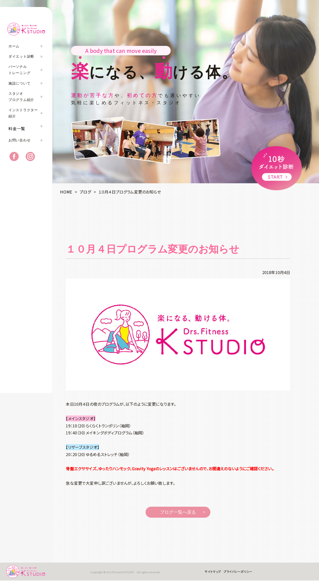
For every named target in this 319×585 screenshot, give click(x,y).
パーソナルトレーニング (19, 70)
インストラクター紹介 (23, 113)
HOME (66, 192)
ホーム (13, 46)
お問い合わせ (19, 144)
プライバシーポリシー (234, 574)
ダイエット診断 (21, 56)
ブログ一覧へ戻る (178, 512)
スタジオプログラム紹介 (21, 97)
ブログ (85, 192)
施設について (19, 83)
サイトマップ (209, 574)
